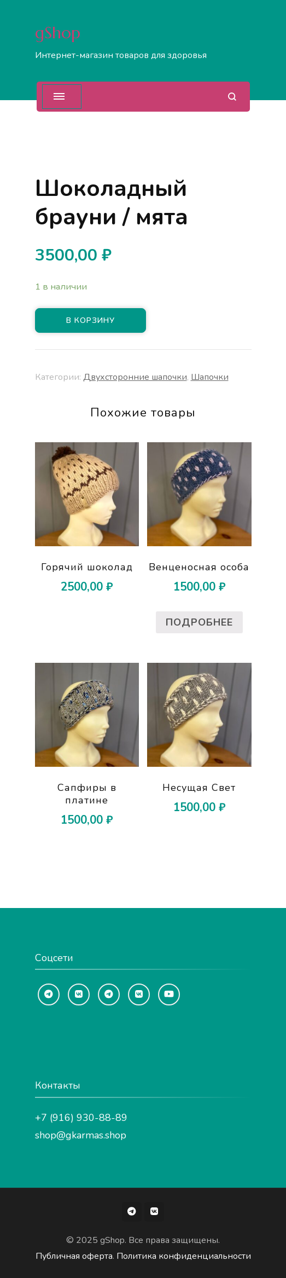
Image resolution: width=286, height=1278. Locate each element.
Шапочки (210, 377)
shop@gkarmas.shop (80, 1135)
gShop (57, 32)
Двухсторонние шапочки (135, 377)
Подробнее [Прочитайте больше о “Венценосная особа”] (199, 622)
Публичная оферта (74, 1256)
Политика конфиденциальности (183, 1256)
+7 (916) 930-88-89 (81, 1117)
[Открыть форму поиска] (232, 96)
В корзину (90, 320)
